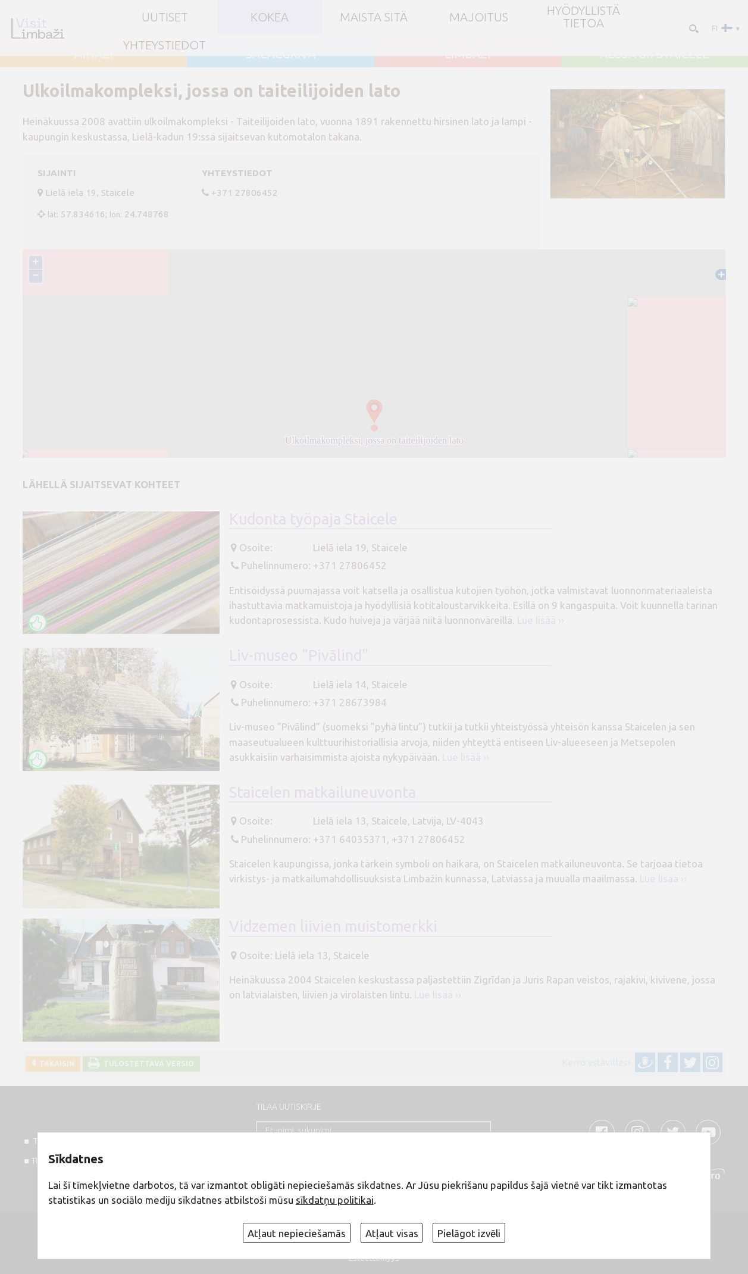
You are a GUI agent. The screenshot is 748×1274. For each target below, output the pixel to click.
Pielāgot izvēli (468, 1233)
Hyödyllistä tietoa (583, 17)
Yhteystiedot (164, 45)
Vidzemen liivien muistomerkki (333, 926)
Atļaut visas (391, 1233)
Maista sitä (374, 17)
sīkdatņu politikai (335, 1200)
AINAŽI (93, 54)
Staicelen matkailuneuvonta (322, 792)
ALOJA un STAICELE (654, 54)
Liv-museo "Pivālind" (298, 655)
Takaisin (55, 1063)
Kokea (270, 17)
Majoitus (478, 17)
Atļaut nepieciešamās (297, 1233)
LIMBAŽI (468, 54)
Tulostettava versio (147, 1063)
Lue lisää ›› (540, 620)
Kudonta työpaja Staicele (313, 518)
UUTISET (165, 17)
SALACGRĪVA (280, 54)
